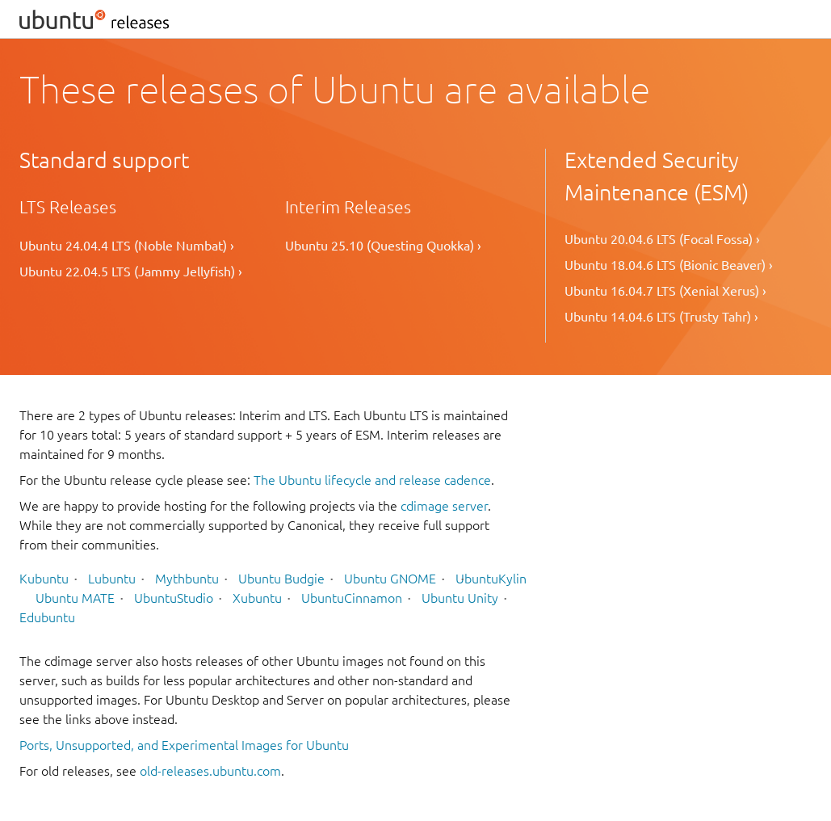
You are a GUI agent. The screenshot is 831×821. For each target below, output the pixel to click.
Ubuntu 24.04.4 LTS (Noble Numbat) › (126, 245)
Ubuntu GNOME (390, 578)
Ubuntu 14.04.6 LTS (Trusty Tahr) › (661, 316)
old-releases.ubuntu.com (210, 771)
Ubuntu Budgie (281, 578)
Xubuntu (257, 598)
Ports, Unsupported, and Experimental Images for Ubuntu (184, 745)
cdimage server (444, 506)
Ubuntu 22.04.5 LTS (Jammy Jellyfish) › (130, 271)
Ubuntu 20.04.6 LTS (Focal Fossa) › (662, 239)
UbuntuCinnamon (351, 598)
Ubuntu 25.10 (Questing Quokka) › (383, 245)
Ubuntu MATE (75, 598)
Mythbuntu (187, 578)
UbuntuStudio (173, 598)
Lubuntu (112, 578)
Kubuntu (44, 578)
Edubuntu (47, 617)
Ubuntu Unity (460, 598)
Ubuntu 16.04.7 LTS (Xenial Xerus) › (665, 291)
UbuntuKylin (491, 578)
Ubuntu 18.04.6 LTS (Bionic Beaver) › (668, 265)
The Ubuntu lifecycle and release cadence (372, 480)
